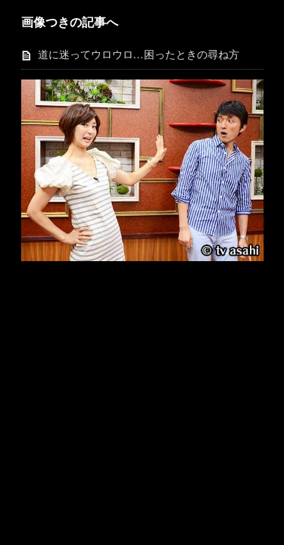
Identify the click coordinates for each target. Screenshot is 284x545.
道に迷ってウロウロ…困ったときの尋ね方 (138, 55)
